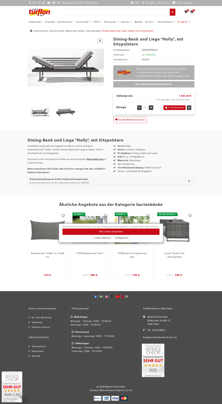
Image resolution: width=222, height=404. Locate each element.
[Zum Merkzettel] (187, 12)
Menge (121, 107)
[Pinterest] (54, 3)
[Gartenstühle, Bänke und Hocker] (67, 31)
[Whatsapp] (34, 3)
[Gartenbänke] (93, 31)
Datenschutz (39, 346)
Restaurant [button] (110, 22)
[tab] (111, 181)
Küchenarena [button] (64, 22)
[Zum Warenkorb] (193, 12)
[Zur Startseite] (31, 31)
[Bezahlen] (148, 3)
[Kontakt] (164, 3)
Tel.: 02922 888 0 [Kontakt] (156, 330)
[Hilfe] (135, 3)
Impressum (37, 351)
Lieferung (37, 322)
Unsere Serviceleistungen (42, 309)
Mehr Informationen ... (150, 227)
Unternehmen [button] (165, 22)
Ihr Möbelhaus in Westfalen (158, 309)
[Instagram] (39, 3)
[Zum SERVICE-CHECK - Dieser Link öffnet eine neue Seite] (12, 387)
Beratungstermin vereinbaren (154, 84)
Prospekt (50, 22)
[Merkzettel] (63, 216)
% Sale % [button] (182, 22)
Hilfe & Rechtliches (39, 337)
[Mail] (59, 3)
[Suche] (116, 12)
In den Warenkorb (174, 108)
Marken (138, 22)
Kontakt (36, 356)
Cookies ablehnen (102, 238)
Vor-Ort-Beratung (41, 318)
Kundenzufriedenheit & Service (160, 337)
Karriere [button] (125, 22)
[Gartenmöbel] (41, 31)
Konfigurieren (121, 238)
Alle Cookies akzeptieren (111, 232)
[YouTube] (48, 3)
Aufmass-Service (41, 327)
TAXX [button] (96, 22)
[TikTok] (43, 3)
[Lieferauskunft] (182, 3)
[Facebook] (30, 3)
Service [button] (149, 22)
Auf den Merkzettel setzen (130, 119)
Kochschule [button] (82, 22)
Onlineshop (35, 22)
